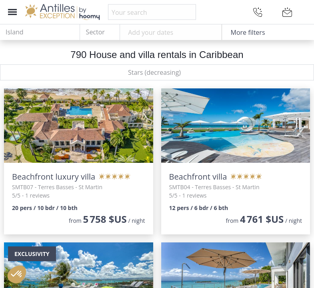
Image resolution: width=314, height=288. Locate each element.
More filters (248, 32)
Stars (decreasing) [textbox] (154, 72)
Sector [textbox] (95, 32)
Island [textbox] (15, 32)
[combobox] (40, 32)
